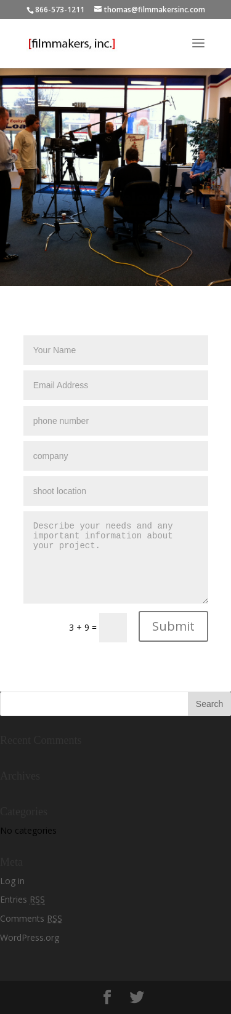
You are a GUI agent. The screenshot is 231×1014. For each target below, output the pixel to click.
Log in (12, 881)
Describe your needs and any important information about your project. (115, 557)
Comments (31, 918)
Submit (173, 626)
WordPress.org (29, 937)
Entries (22, 899)
